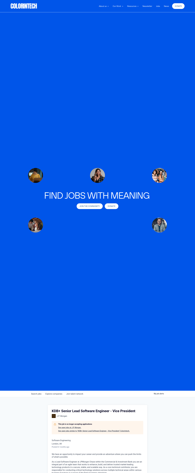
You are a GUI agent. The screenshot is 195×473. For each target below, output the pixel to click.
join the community (90, 206)
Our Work (117, 6)
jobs (36, 394)
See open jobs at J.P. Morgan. (69, 428)
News (166, 6)
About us (103, 6)
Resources (131, 6)
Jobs (158, 6)
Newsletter (147, 6)
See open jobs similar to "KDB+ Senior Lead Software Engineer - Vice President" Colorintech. (94, 431)
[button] (104, 6)
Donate (178, 6)
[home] (23, 6)
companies (53, 394)
